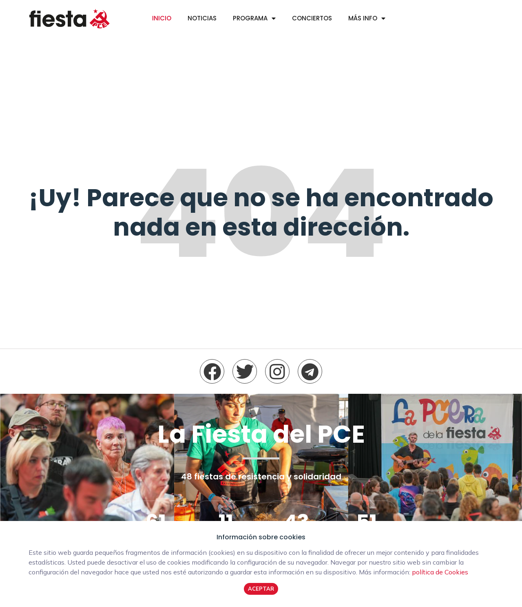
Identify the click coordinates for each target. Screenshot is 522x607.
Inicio (161, 18)
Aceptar (261, 588)
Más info (362, 18)
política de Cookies (440, 572)
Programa (250, 18)
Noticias (202, 18)
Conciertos (312, 18)
